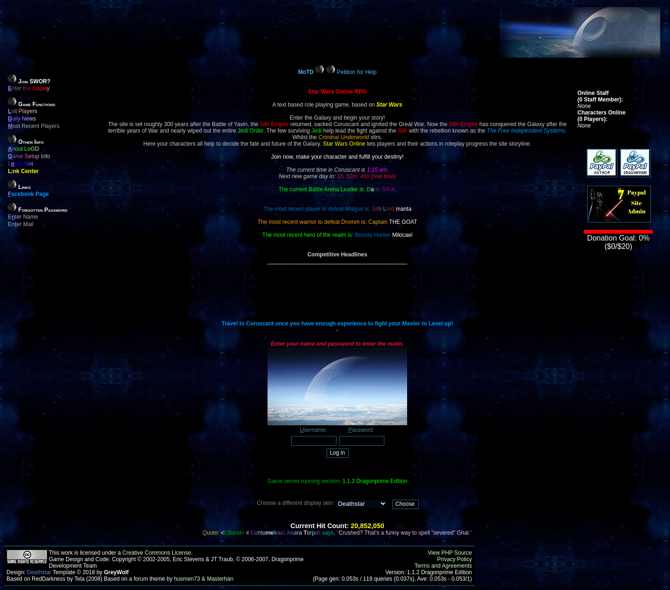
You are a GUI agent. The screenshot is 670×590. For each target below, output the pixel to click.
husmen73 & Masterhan (203, 579)
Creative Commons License (156, 553)
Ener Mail (21, 224)
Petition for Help (356, 72)
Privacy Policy (454, 559)
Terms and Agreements (443, 566)
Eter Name (23, 217)
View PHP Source (450, 553)
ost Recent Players (34, 126)
